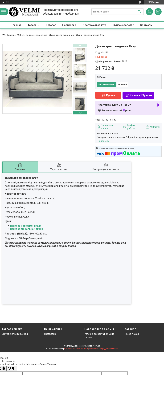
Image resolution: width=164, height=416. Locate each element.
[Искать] (139, 12)
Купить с (141, 95)
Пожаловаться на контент (76, 349)
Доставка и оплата (94, 25)
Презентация (132, 334)
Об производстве (123, 25)
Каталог (51, 25)
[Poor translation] (12, 369)
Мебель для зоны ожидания (32, 35)
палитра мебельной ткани (26, 228)
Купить (110, 95)
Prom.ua (96, 346)
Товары (32, 25)
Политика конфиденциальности (104, 349)
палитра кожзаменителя (25, 225)
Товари (11, 35)
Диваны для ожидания (61, 35)
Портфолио (69, 25)
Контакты (146, 25)
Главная (16, 25)
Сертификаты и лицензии (15, 334)
